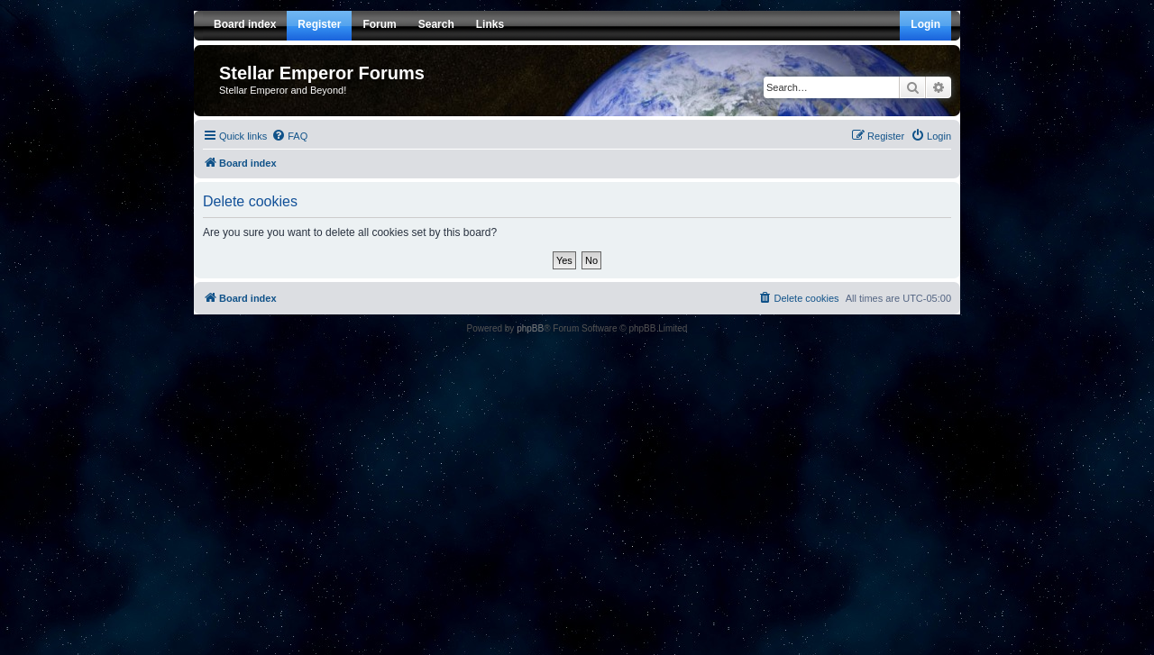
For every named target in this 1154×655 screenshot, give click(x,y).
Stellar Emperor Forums (322, 73)
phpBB (530, 328)
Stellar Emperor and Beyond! (282, 90)
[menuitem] (289, 136)
